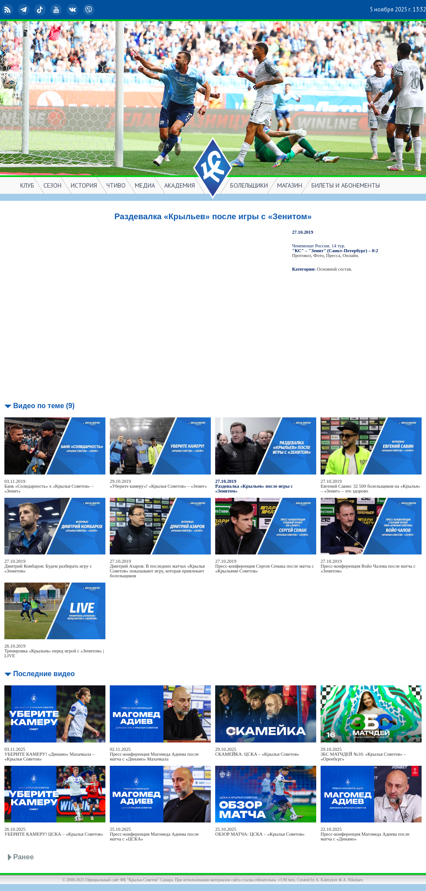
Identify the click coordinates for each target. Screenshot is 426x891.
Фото (319, 255)
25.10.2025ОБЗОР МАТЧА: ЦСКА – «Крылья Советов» (260, 832)
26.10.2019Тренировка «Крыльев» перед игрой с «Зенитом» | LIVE (54, 651)
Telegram (24, 9)
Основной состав (334, 269)
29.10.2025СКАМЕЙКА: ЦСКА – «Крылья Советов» (257, 752)
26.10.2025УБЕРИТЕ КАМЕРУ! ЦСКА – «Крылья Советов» (53, 832)
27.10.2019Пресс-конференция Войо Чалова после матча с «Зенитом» (368, 566)
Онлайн (350, 255)
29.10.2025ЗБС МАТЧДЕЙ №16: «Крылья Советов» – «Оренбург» (363, 754)
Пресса (333, 255)
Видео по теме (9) (44, 405)
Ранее (23, 857)
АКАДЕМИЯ (179, 185)
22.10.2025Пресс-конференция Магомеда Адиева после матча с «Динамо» (365, 834)
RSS (8, 9)
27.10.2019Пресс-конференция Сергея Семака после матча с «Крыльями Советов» (264, 566)
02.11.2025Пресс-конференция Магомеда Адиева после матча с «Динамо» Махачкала (154, 754)
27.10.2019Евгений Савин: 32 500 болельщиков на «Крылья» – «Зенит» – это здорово (370, 486)
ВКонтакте (73, 9)
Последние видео (44, 673)
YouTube (57, 9)
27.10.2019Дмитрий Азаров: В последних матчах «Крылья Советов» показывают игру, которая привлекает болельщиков (157, 568)
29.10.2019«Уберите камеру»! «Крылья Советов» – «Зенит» (158, 484)
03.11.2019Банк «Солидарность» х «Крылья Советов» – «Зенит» (49, 486)
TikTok (40, 9)
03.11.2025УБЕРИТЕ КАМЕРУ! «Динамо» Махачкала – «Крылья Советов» (49, 754)
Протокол (301, 255)
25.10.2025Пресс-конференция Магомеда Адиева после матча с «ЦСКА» (154, 834)
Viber (89, 9)
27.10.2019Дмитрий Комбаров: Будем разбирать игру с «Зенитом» (48, 566)
